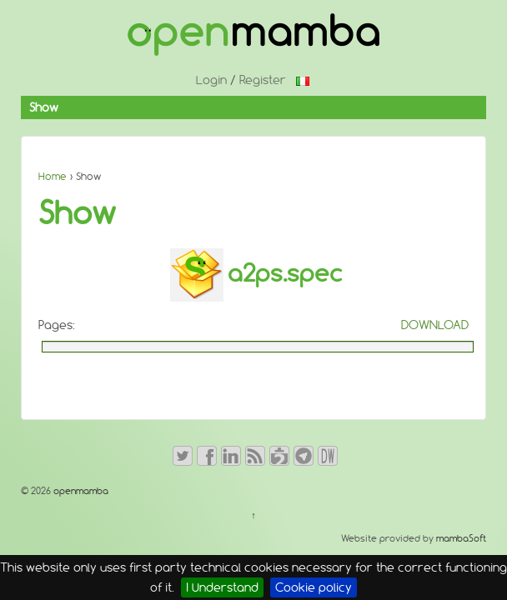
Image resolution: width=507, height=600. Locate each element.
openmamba (79, 491)
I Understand (222, 587)
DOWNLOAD (435, 325)
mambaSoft (461, 538)
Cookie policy (313, 587)
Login (211, 80)
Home (52, 176)
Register (262, 80)
